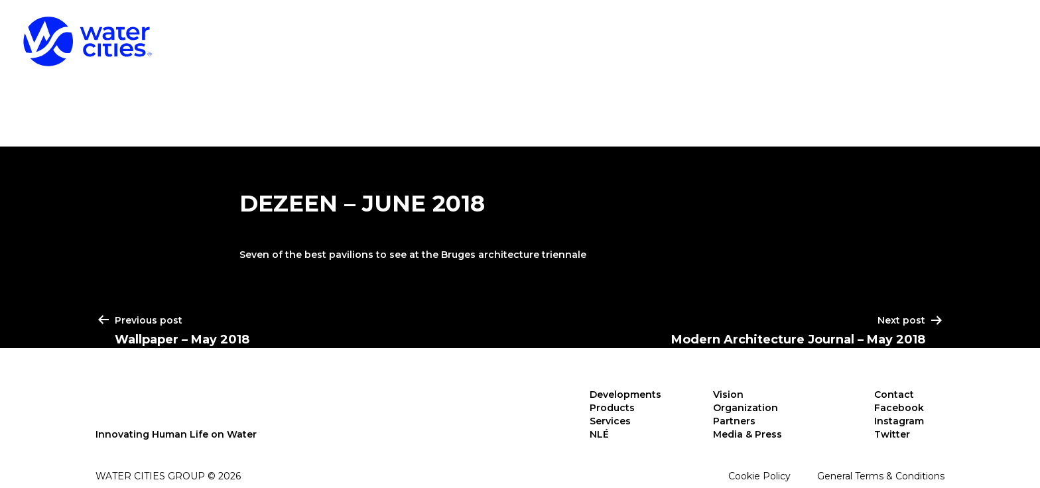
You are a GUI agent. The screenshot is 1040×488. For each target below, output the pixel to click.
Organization (745, 408)
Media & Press (747, 434)
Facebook (899, 408)
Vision (728, 394)
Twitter (892, 434)
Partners (734, 421)
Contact (894, 394)
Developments (639, 33)
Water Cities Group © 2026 (168, 476)
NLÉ (996, 33)
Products (780, 33)
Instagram (899, 421)
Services (900, 33)
